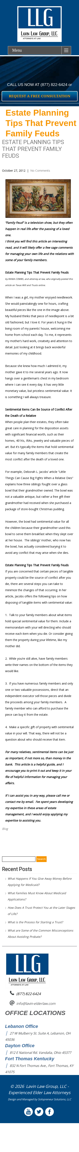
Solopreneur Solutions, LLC (54, 1099)
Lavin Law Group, (42, 1086)
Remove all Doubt (16, 840)
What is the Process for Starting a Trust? (35, 922)
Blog (5, 829)
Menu (17, 50)
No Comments (40, 170)
